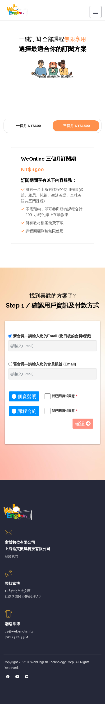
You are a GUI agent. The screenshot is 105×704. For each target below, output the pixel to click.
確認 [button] (83, 423)
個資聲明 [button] (24, 396)
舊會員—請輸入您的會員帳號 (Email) (44, 364)
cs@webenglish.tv (19, 631)
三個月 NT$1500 (76, 126)
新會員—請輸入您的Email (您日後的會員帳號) (52, 336)
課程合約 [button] (24, 411)
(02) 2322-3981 (16, 637)
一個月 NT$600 (28, 126)
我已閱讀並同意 (65, 396)
